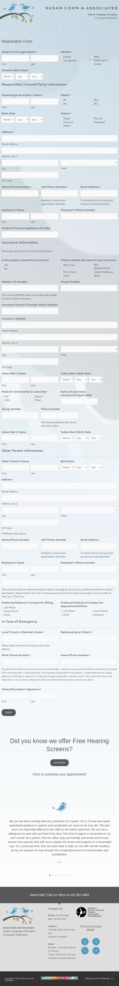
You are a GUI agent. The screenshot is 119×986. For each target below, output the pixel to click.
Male (96, 56)
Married (98, 118)
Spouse (39, 396)
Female (67, 56)
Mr (64, 100)
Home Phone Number (16, 187)
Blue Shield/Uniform (102, 266)
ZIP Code (7, 180)
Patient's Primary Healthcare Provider (26, 228)
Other (97, 275)
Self (6, 396)
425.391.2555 (59, 919)
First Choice (69, 272)
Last (33, 64)
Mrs (96, 103)
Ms (64, 103)
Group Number (70, 281)
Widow (67, 125)
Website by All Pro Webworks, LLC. (99, 978)
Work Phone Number (16, 655)
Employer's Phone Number (78, 210)
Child (7, 400)
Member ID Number (14, 281)
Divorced (68, 122)
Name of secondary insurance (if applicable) (76, 393)
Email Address (90, 187)
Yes (6, 265)
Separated (99, 122)
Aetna (66, 275)
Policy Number (50, 409)
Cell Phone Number (54, 187)
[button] (59, 27)
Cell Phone (10, 607)
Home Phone (11, 611)
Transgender (70, 60)
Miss (96, 100)
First (4, 64)
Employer (99, 614)
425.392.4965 (62, 915)
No (5, 268)
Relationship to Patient (76, 632)
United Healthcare (103, 272)
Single (66, 118)
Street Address (10, 144)
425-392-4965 (79, 895)
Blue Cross (69, 265)
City (4, 168)
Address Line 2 (10, 156)
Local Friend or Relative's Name (23, 632)
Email (7, 614)
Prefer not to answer (101, 62)
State (63, 168)
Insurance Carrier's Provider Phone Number (30, 304)
